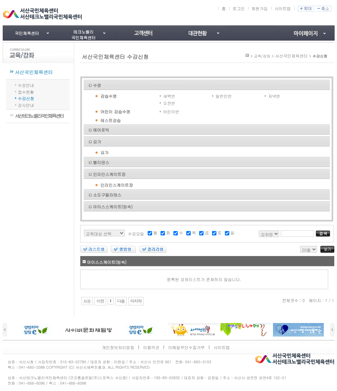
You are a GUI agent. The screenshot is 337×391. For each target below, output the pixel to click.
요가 (97, 141)
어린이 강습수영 (115, 111)
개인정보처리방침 (118, 347)
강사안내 (26, 104)
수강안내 (26, 84)
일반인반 (224, 96)
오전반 (169, 103)
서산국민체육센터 (34, 72)
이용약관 (151, 347)
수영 (97, 85)
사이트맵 (283, 8)
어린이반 (171, 111)
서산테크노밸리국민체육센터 (39, 115)
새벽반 (169, 96)
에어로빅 (101, 130)
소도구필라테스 (107, 195)
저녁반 (274, 96)
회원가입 (260, 8)
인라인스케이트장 (109, 174)
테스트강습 (111, 120)
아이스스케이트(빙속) (113, 206)
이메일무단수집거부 (186, 347)
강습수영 (109, 96)
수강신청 (26, 97)
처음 (87, 301)
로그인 (239, 8)
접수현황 (26, 91)
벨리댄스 (101, 162)
